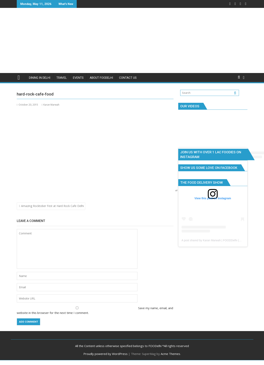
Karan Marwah (50, 104)
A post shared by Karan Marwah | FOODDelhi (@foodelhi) (217, 240)
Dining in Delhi (39, 78)
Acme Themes (170, 354)
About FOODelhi (101, 78)
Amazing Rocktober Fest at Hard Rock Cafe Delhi (52, 206)
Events (78, 78)
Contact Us (128, 78)
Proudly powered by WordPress (105, 354)
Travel (61, 78)
